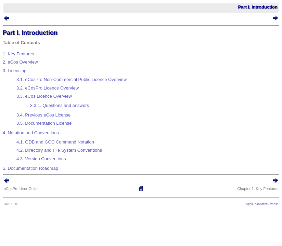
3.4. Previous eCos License (43, 115)
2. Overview (20, 62)
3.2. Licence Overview (47, 88)
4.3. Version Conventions (41, 158)
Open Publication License (262, 204)
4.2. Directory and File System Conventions (59, 150)
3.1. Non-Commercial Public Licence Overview (71, 79)
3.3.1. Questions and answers (59, 105)
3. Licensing (14, 70)
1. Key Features (18, 53)
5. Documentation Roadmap (30, 168)
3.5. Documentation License (44, 123)
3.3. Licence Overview (44, 96)
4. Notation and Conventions (31, 132)
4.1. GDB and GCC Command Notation (55, 142)
